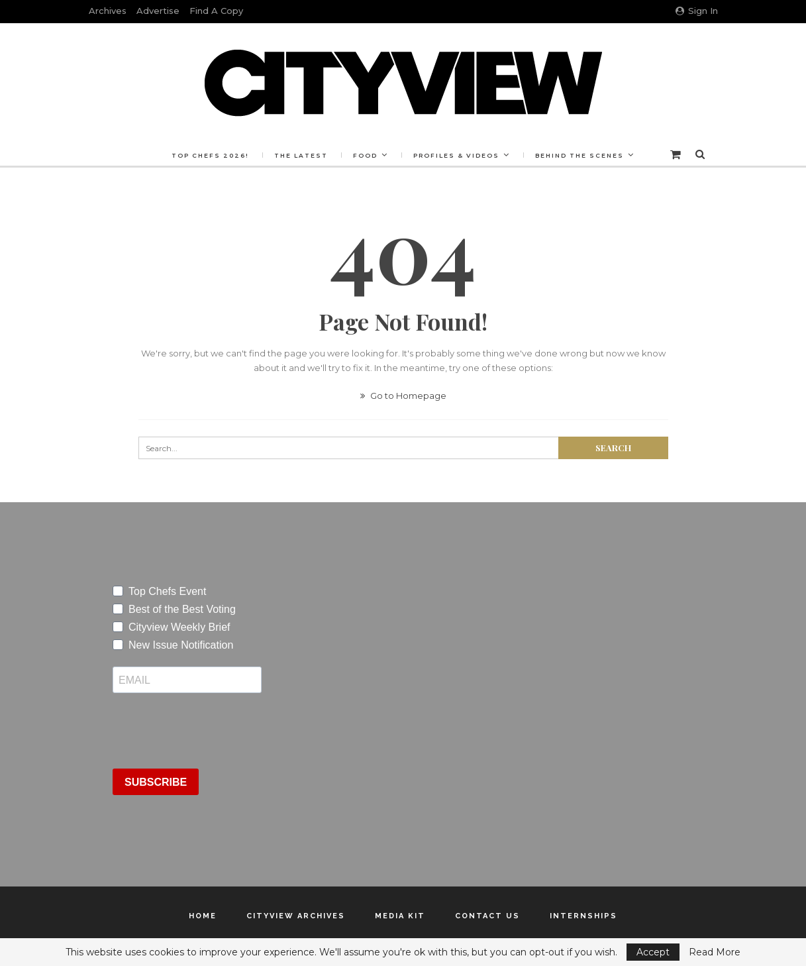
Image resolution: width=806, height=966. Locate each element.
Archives (107, 10)
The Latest (301, 155)
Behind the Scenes (579, 155)
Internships (583, 916)
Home (203, 916)
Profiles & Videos (456, 155)
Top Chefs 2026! (210, 155)
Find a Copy (216, 10)
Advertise (157, 10)
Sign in (697, 10)
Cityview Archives (295, 916)
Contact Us (487, 916)
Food (365, 155)
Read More (714, 952)
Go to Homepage (403, 395)
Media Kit (400, 916)
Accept (653, 952)
